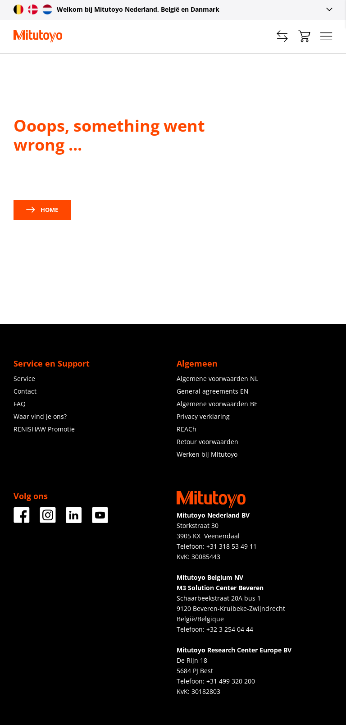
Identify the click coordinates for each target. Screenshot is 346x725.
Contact (25, 391)
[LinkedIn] (74, 519)
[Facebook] (22, 519)
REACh (186, 429)
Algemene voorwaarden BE (217, 403)
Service (24, 378)
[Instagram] (48, 519)
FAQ (20, 403)
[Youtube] (100, 519)
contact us (102, 176)
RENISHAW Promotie (44, 429)
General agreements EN (213, 391)
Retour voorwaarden (207, 441)
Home (42, 209)
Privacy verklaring (203, 416)
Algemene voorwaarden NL (217, 378)
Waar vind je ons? (40, 416)
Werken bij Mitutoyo (207, 454)
